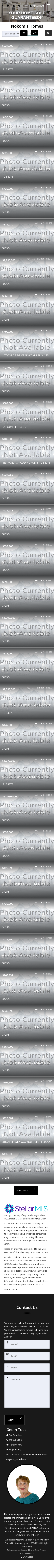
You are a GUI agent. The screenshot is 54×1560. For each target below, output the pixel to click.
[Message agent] (27, 1444)
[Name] (27, 1344)
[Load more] (26, 1190)
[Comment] (27, 1391)
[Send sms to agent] (8, 5)
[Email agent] (14, 5)
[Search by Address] (29, 32)
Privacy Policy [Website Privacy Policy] (32, 1535)
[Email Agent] (27, 1459)
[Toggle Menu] (49, 3)
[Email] (27, 1356)
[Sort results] (10, 34)
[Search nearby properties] (24, 33)
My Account (37, 5)
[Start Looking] (34, 32)
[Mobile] (27, 1367)
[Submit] (14, 1420)
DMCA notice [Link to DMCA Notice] (27, 1556)
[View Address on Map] (27, 1454)
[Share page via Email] (19, 5)
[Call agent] (3, 5)
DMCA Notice (10, 1289)
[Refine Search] (48, 33)
